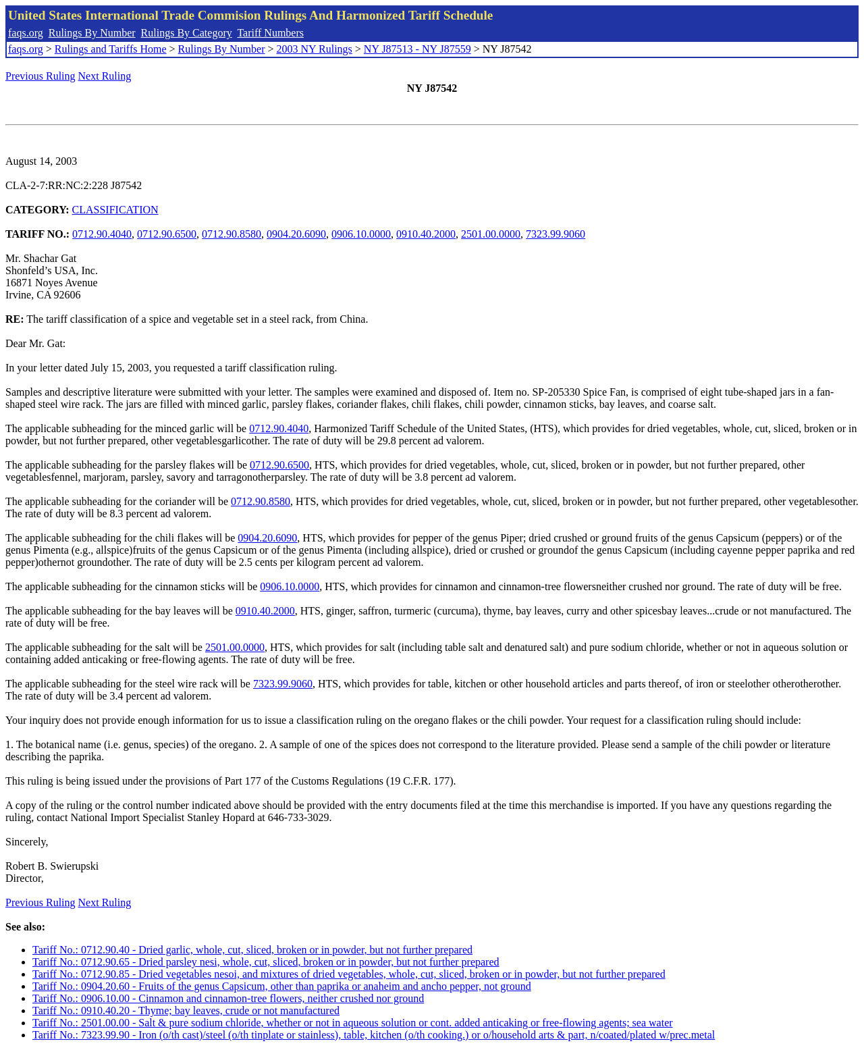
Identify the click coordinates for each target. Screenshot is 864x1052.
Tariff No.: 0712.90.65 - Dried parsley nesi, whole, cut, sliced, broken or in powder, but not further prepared (266, 962)
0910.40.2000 (426, 234)
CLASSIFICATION (115, 209)
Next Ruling (105, 76)
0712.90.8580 (231, 234)
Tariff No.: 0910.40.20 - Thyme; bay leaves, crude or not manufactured (186, 1010)
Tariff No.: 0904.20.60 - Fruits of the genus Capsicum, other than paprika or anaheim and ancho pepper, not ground (281, 986)
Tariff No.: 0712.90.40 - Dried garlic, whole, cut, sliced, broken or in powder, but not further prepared (252, 949)
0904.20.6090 (296, 234)
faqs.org (25, 32)
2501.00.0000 (490, 234)
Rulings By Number (92, 32)
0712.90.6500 (166, 234)
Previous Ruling (40, 76)
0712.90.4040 (102, 234)
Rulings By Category (186, 32)
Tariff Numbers (270, 32)
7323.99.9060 (555, 234)
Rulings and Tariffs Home (111, 49)
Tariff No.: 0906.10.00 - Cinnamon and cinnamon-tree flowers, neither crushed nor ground (228, 998)
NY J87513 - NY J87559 (417, 49)
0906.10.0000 (361, 234)
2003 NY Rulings (314, 49)
